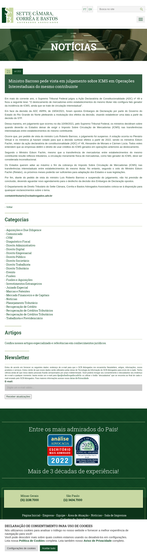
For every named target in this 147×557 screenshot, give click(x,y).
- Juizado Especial (16, 287)
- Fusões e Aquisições (18, 280)
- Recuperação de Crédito (21, 306)
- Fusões (10, 276)
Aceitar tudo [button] (48, 548)
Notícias (96, 515)
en (90, 9)
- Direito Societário (17, 261)
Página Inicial (31, 515)
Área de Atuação (78, 515)
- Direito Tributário (17, 268)
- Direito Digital (14, 249)
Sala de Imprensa (115, 515)
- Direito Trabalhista (17, 264)
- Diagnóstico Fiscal (17, 241)
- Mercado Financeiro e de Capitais (27, 295)
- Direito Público (15, 257)
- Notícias (11, 299)
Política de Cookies (32, 540)
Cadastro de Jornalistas (75, 519)
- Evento (10, 272)
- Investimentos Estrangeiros (23, 283)
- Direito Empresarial (18, 253)
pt (84, 9)
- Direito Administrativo (20, 245)
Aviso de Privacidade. (79, 378)
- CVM (8, 238)
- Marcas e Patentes (17, 291)
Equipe (60, 515)
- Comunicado (14, 234)
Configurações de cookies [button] (21, 548)
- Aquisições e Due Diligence (23, 230)
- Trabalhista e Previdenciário (24, 318)
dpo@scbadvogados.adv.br (69, 375)
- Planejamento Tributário (21, 303)
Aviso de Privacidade (98, 540)
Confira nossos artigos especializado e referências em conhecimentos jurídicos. (55, 343)
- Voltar (9, 207)
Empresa (48, 515)
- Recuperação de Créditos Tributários (29, 310)
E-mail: (9, 381)
